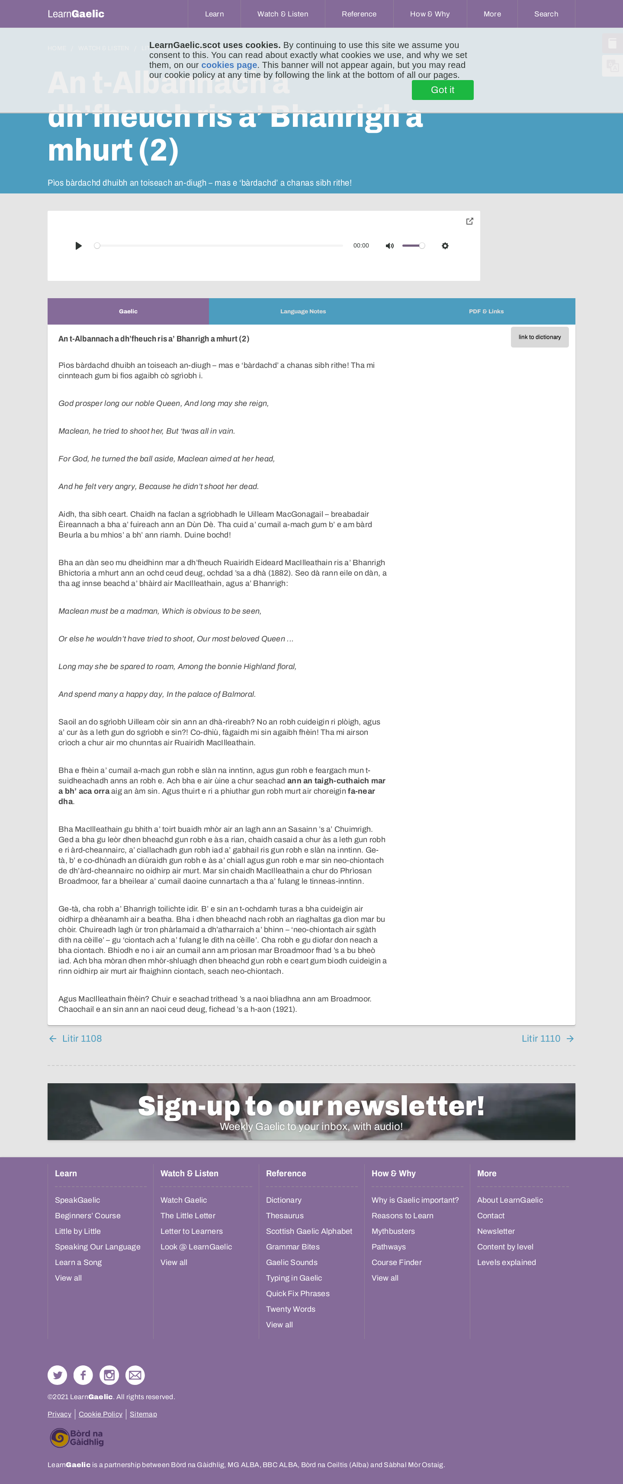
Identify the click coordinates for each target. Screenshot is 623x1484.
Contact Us (135, 1375)
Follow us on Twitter (57, 1375)
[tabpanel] (311, 675)
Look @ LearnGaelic (196, 1247)
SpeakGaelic (77, 1200)
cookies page (229, 65)
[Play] (78, 245)
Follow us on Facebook (83, 1375)
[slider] (219, 245)
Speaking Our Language (98, 1247)
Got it (443, 90)
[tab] (128, 311)
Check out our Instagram (109, 1375)
